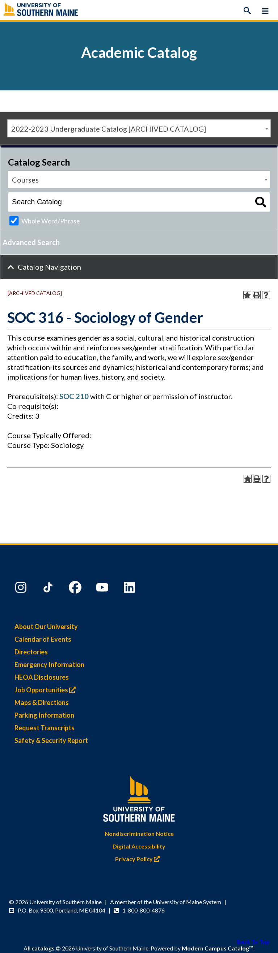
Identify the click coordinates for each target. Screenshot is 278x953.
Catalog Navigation (49, 266)
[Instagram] (21, 589)
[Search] (247, 11)
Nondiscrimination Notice (139, 833)
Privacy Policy (139, 858)
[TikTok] (49, 589)
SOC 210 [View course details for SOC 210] (74, 396)
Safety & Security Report (51, 740)
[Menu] (265, 11)
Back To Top (253, 941)
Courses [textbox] (25, 179)
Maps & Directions (41, 702)
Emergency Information (49, 664)
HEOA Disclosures (41, 677)
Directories (31, 652)
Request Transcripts (44, 728)
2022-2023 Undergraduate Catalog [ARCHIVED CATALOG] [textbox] (108, 128)
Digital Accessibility (139, 846)
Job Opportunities (46, 690)
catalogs (43, 948)
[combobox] (139, 128)
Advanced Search (31, 242)
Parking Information (44, 715)
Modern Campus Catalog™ (217, 948)
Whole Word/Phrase (50, 221)
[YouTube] (103, 589)
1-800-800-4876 (143, 910)
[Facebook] (76, 589)
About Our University (46, 627)
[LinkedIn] (130, 589)
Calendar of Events (42, 639)
